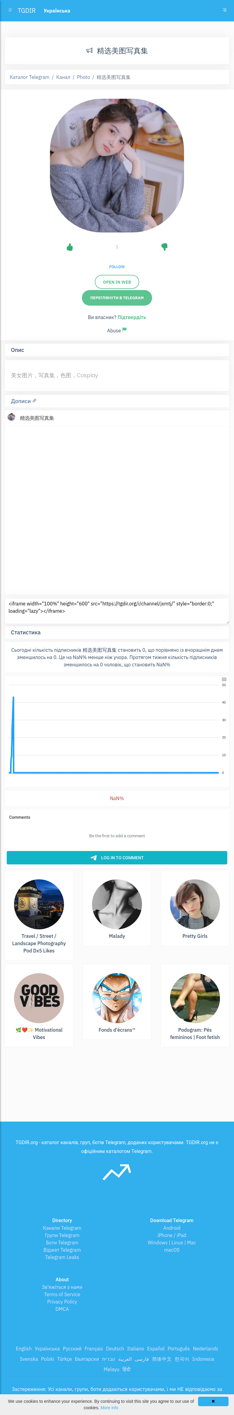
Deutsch (115, 1349)
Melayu (111, 1369)
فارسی (142, 1359)
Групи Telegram (62, 1235)
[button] (223, 679)
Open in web (117, 282)
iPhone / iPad (172, 1235)
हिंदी (126, 1369)
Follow (117, 266)
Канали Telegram (62, 1228)
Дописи (21, 401)
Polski (47, 1359)
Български (87, 1359)
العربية (125, 1359)
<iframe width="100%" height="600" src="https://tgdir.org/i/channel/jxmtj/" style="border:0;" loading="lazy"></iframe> (117, 611)
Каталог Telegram (29, 77)
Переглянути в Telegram (117, 297)
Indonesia (203, 1359)
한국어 (182, 1359)
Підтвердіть (132, 317)
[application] (117, 729)
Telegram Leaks (62, 1257)
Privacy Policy (62, 1302)
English (24, 1349)
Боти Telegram (62, 1242)
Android (172, 1228)
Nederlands (205, 1349)
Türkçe (64, 1359)
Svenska (29, 1359)
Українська (47, 1349)
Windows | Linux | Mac (172, 1242)
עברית (108, 1359)
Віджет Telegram (62, 1250)
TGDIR (27, 10)
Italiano (135, 1349)
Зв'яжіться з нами (62, 1287)
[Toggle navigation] (224, 10)
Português (179, 1349)
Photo (83, 77)
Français (94, 1349)
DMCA (62, 1309)
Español (156, 1349)
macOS (171, 1250)
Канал (63, 77)
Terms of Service (62, 1294)
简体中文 (162, 1359)
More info (109, 1407)
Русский (72, 1349)
